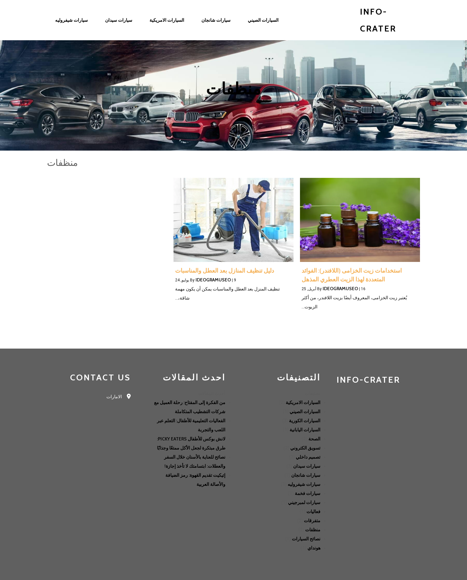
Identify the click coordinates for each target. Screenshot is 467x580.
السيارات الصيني (305, 411)
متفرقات (312, 521)
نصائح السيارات (306, 539)
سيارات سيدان (306, 466)
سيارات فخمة (307, 493)
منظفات (312, 530)
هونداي (313, 548)
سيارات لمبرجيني (304, 502)
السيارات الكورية (304, 421)
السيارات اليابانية (305, 430)
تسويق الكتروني (305, 448)
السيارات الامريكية (303, 402)
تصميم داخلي (308, 457)
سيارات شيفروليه (304, 484)
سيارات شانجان (305, 475)
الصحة (314, 439)
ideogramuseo (340, 288)
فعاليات (313, 511)
